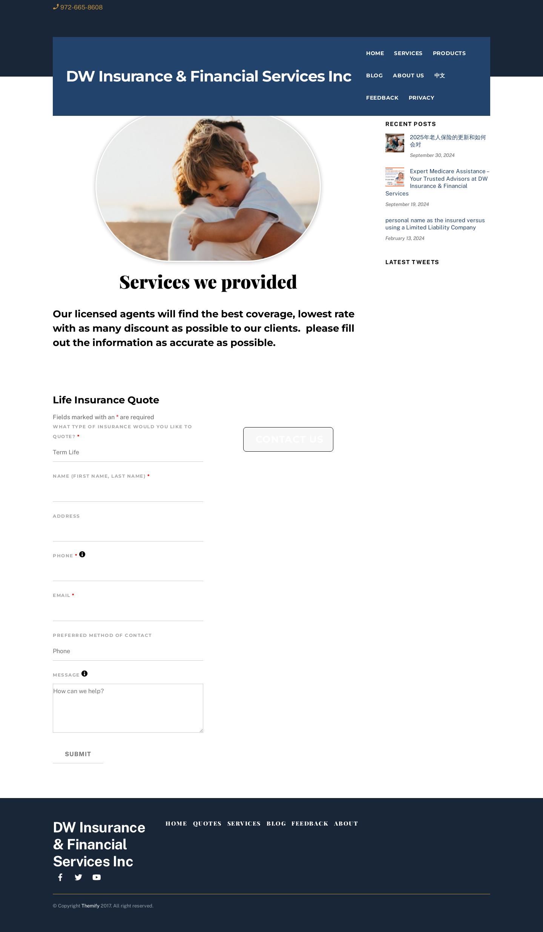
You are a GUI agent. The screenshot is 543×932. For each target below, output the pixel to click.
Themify (90, 906)
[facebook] (60, 877)
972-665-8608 (81, 7)
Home (375, 53)
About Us (408, 75)
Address (66, 516)
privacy (421, 98)
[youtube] (96, 877)
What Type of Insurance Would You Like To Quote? (122, 431)
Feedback (382, 98)
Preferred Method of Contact (102, 635)
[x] (78, 877)
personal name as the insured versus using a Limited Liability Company (435, 224)
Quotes (207, 823)
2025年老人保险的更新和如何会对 (448, 141)
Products (449, 53)
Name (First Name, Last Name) (101, 476)
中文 (439, 75)
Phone (69, 554)
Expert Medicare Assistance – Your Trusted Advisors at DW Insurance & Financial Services (437, 182)
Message (70, 674)
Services (408, 53)
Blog (374, 75)
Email (64, 595)
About (346, 823)
